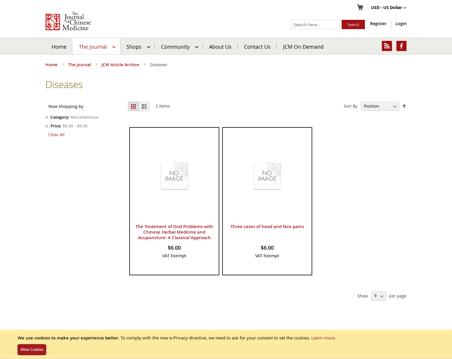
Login (401, 23)
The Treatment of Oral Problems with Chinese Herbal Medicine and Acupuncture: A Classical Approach (174, 232)
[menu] (226, 46)
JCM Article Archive (121, 64)
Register (378, 23)
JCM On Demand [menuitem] (303, 46)
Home (59, 46)
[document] (226, 344)
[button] (389, 8)
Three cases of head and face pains (267, 226)
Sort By (350, 106)
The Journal (80, 64)
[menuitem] (96, 46)
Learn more (323, 338)
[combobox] (315, 24)
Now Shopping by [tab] (66, 106)
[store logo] (68, 21)
